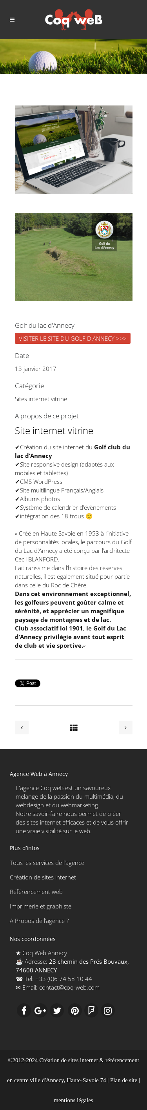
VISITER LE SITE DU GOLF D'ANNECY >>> (73, 338)
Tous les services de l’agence (47, 863)
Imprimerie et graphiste (40, 906)
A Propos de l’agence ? (39, 921)
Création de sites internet (43, 877)
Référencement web (36, 892)
